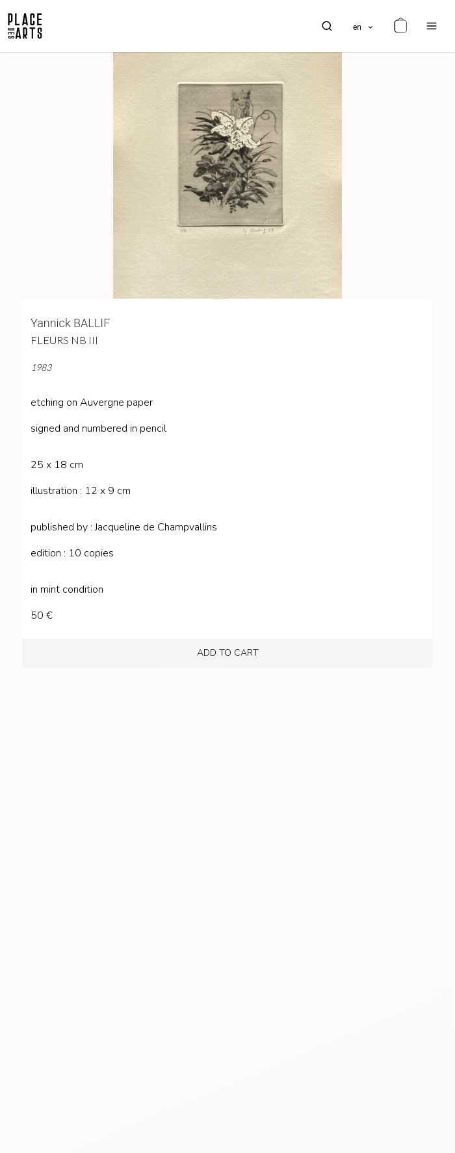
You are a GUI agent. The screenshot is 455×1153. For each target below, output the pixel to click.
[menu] (431, 26)
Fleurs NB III (64, 340)
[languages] (364, 26)
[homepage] (25, 26)
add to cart (228, 653)
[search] (327, 26)
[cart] (400, 26)
